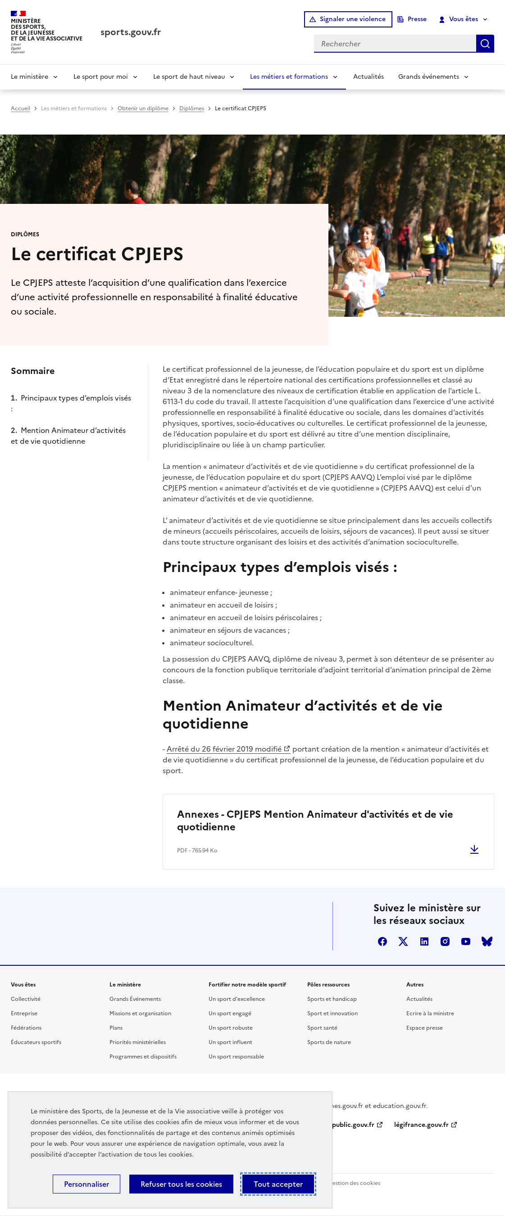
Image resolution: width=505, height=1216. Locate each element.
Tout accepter (278, 1184)
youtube (466, 941)
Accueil (20, 108)
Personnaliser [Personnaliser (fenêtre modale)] (86, 1184)
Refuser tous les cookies (181, 1184)
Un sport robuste (231, 1028)
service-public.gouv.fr (341, 1125)
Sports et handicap (332, 999)
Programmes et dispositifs (143, 1057)
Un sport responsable (236, 1057)
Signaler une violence (353, 19)
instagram (445, 941)
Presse (417, 19)
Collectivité (26, 999)
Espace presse (424, 1028)
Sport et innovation (332, 1013)
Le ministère (29, 76)
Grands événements (428, 76)
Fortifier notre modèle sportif (247, 985)
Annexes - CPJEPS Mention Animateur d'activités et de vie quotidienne (315, 820)
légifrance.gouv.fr (421, 1125)
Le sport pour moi (100, 76)
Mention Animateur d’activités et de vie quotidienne (68, 435)
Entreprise (24, 1013)
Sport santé (322, 1028)
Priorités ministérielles (137, 1042)
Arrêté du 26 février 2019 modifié (224, 748)
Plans (116, 1028)
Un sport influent (230, 1042)
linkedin (424, 941)
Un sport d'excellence (237, 999)
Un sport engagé (230, 1013)
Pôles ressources (328, 985)
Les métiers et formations (289, 76)
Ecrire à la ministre (430, 1013)
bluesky (487, 941)
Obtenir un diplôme (143, 108)
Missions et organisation (140, 1013)
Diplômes (191, 108)
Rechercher (485, 44)
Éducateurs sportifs (36, 1042)
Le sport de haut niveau (189, 76)
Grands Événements (135, 999)
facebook (382, 941)
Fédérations (26, 1028)
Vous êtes (459, 19)
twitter (403, 941)
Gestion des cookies (354, 1183)
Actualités (368, 76)
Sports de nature (329, 1042)
